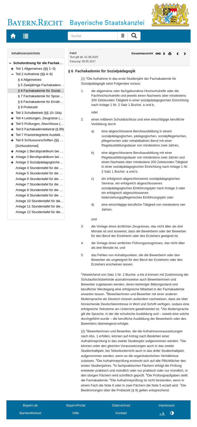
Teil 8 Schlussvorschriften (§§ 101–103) (45, 140)
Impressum (167, 405)
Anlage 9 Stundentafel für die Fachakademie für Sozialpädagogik (63, 195)
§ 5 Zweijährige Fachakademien (41, 85)
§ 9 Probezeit (27, 107)
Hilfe (76, 413)
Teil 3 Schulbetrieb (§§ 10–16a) (39, 113)
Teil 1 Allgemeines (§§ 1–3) (36, 69)
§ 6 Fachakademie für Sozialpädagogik (46, 91)
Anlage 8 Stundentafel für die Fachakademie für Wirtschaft (59, 190)
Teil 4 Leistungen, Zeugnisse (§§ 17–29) (45, 118)
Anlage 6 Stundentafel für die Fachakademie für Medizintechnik (62, 179)
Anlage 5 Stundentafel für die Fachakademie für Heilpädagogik (62, 173)
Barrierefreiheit (30, 413)
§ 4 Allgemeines (29, 80)
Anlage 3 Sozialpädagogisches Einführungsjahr (50, 162)
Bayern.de (30, 405)
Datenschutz (121, 405)
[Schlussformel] (27, 146)
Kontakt (121, 413)
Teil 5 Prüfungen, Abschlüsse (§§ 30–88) (45, 124)
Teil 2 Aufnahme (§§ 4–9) (34, 74)
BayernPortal (75, 405)
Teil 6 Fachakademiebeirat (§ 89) (40, 129)
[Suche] (93, 36)
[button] (10, 63)
